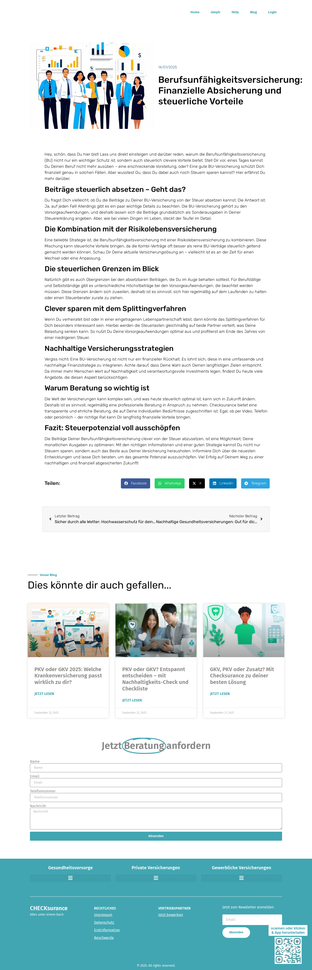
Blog (253, 12)
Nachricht (38, 806)
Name (35, 761)
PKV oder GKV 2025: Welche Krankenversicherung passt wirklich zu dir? (68, 675)
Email (34, 776)
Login (272, 12)
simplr (215, 12)
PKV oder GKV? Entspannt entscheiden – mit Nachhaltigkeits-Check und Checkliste (155, 679)
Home (194, 12)
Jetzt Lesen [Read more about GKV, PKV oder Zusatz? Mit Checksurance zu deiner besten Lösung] (220, 694)
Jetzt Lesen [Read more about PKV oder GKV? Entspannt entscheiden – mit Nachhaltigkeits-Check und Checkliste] (132, 700)
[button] (135, 483)
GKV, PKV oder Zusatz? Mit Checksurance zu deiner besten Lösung (242, 675)
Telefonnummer (43, 791)
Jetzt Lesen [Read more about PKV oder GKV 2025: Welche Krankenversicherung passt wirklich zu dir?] (44, 694)
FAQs (235, 12)
